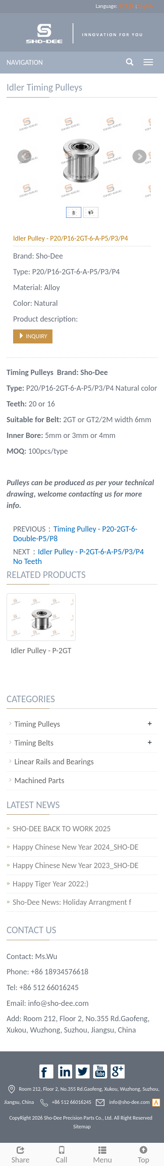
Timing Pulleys (37, 724)
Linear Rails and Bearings (54, 762)
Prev (24, 157)
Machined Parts (39, 780)
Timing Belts (33, 743)
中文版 (126, 6)
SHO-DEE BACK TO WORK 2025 (62, 828)
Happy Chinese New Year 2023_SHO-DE (76, 865)
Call (61, 1154)
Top (143, 1154)
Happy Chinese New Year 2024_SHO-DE (76, 847)
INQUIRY (32, 336)
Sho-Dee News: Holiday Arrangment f (72, 902)
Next (140, 157)
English (145, 6)
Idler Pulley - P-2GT (40, 650)
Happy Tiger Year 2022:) (51, 884)
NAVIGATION (25, 62)
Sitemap (82, 1127)
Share (20, 1154)
